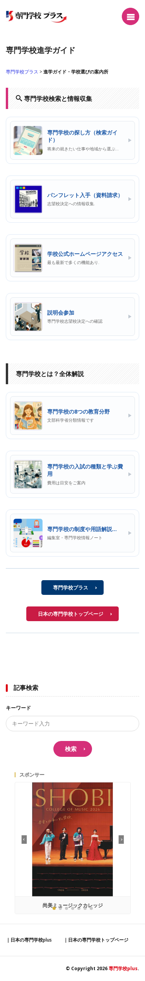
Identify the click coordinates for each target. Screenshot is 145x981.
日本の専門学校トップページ (70, 613)
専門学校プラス (22, 71)
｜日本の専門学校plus (29, 940)
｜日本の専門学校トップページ (95, 940)
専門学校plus (123, 968)
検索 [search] (71, 749)
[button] (121, 839)
